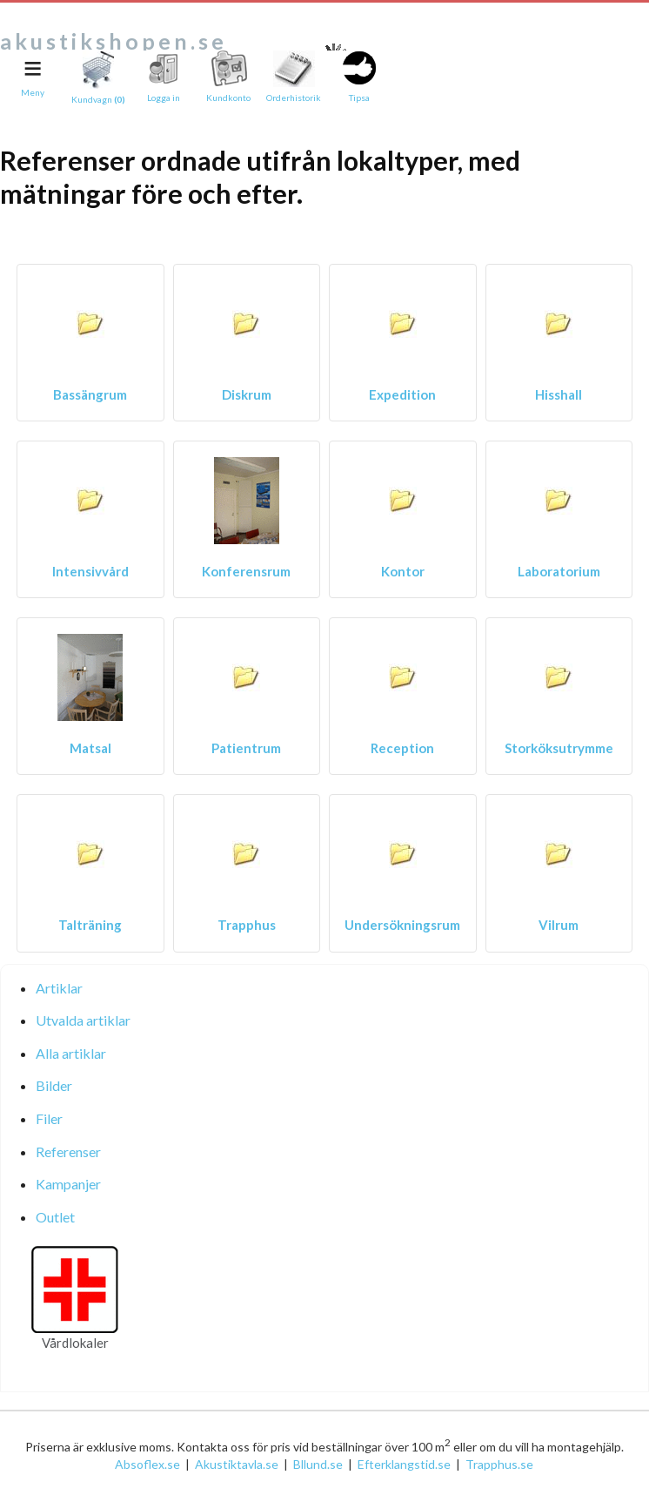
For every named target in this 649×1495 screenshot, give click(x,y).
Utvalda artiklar (83, 1020)
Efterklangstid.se (404, 1464)
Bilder (54, 1085)
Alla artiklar (71, 1053)
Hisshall (558, 394)
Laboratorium (559, 571)
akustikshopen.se (113, 41)
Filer (49, 1118)
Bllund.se (318, 1464)
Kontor (403, 571)
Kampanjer (68, 1183)
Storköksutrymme (559, 748)
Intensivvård (90, 571)
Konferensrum (246, 571)
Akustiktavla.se (236, 1464)
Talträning (90, 925)
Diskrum (246, 394)
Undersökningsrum (402, 925)
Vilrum (559, 925)
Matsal (90, 748)
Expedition (402, 394)
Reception (402, 748)
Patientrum (246, 748)
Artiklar (59, 988)
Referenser (68, 1151)
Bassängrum (90, 394)
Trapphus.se (499, 1464)
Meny (32, 92)
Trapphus (246, 925)
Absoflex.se (147, 1464)
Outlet (55, 1217)
